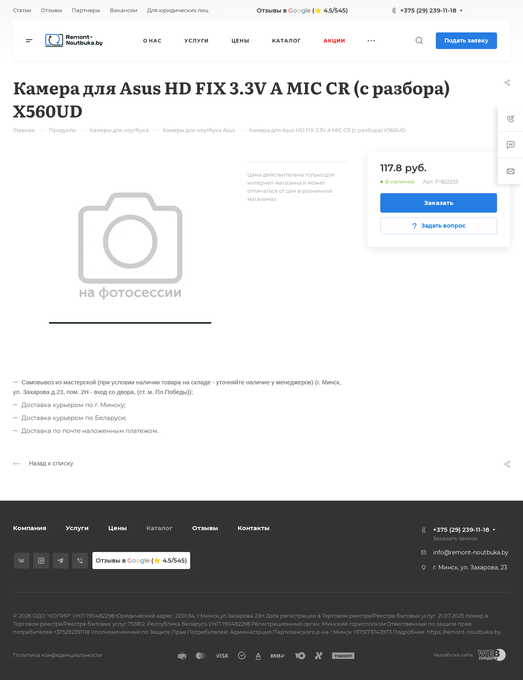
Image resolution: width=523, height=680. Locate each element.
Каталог (159, 528)
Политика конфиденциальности (57, 655)
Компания (29, 528)
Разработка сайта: (454, 655)
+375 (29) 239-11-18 (428, 10)
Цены (117, 528)
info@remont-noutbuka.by (470, 552)
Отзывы (205, 528)
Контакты (254, 528)
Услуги (77, 528)
